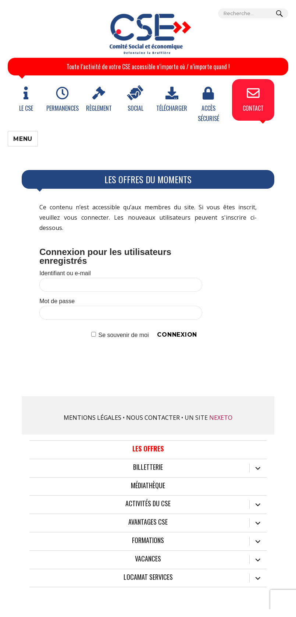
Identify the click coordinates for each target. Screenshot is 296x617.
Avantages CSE (148, 522)
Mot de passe (57, 301)
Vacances (148, 558)
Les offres (148, 448)
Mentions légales (92, 418)
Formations (148, 540)
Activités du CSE (148, 503)
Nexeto (220, 418)
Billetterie (148, 467)
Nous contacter (153, 418)
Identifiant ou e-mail (65, 273)
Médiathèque (148, 485)
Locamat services (148, 577)
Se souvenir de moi (124, 334)
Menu (22, 138)
